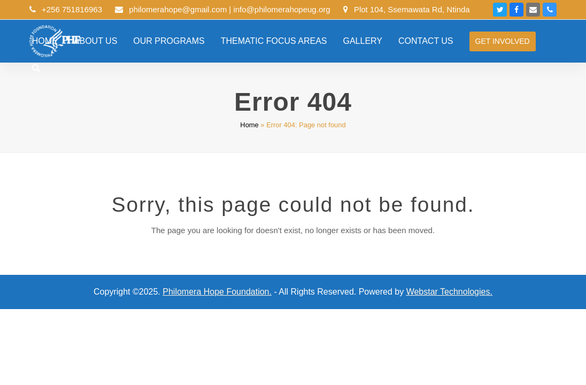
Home (249, 125)
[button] (36, 68)
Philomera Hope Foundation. (217, 291)
